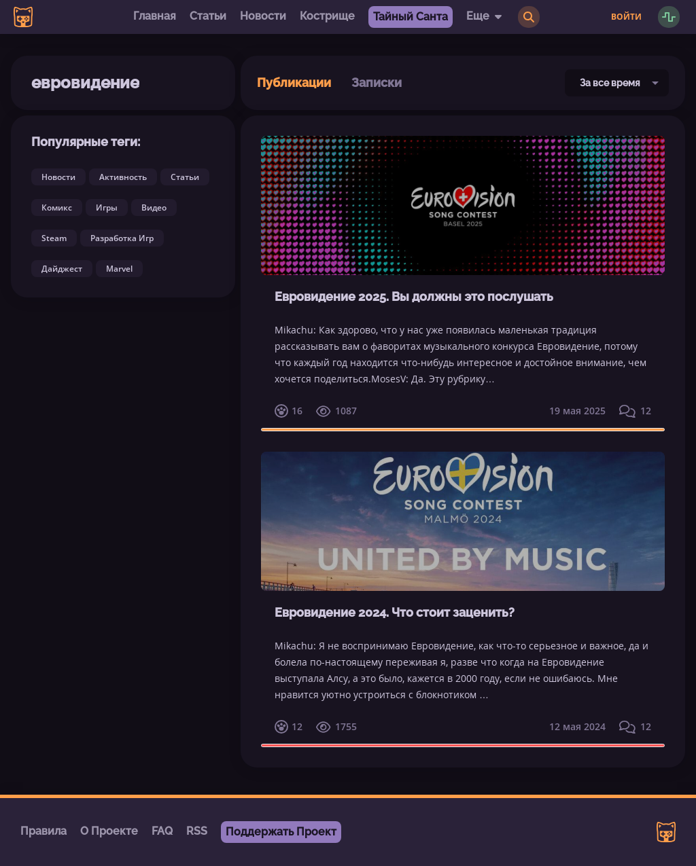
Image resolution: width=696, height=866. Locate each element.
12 (635, 411)
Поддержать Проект (281, 831)
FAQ (162, 831)
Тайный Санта (410, 16)
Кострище (327, 16)
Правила (43, 831)
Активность (123, 177)
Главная (154, 16)
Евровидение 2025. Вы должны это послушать (414, 296)
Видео (154, 207)
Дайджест (61, 268)
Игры (107, 207)
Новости (263, 16)
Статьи (208, 16)
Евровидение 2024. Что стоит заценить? (395, 612)
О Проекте (109, 831)
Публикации (294, 82)
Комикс (56, 207)
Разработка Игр (122, 238)
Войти (626, 17)
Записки (376, 82)
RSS (196, 831)
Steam (54, 238)
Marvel (119, 268)
